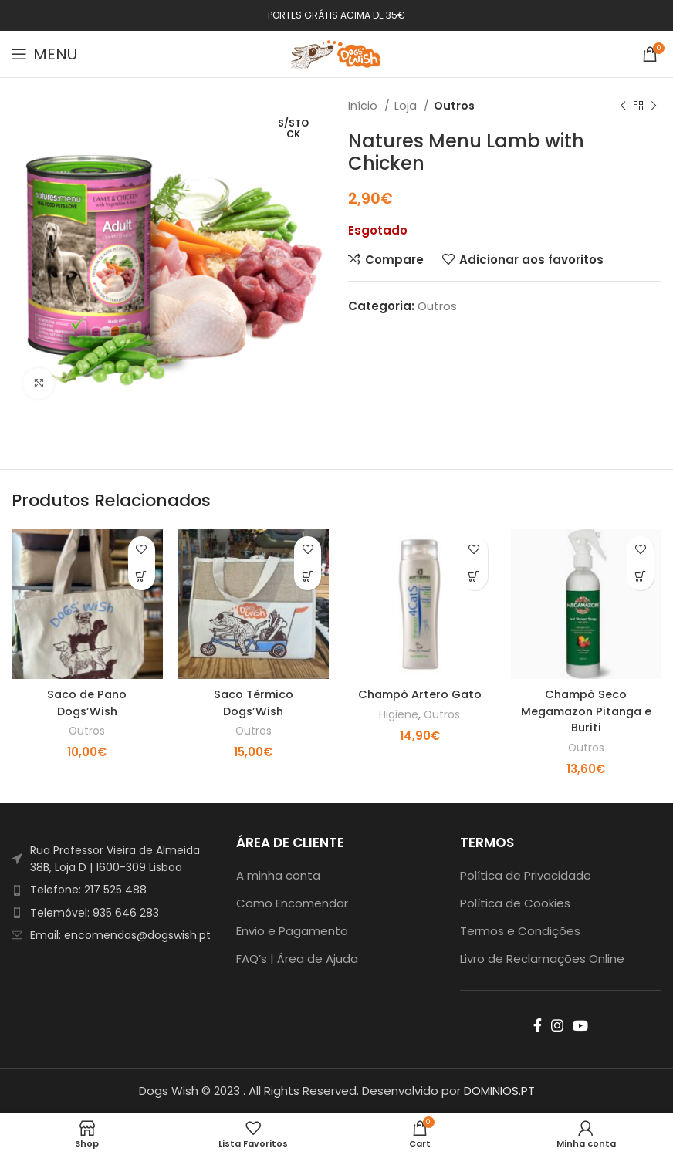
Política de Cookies (515, 902)
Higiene (397, 714)
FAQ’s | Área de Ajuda (297, 958)
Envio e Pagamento (292, 930)
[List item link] (112, 888)
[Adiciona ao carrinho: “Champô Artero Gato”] (474, 576)
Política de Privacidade (525, 874)
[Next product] (653, 105)
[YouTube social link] (580, 1024)
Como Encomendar (292, 902)
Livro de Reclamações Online (542, 958)
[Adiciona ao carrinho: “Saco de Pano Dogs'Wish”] (141, 576)
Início (364, 105)
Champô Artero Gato (420, 694)
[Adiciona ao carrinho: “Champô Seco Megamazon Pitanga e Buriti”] (640, 576)
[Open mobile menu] (44, 54)
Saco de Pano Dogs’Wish (87, 702)
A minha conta (278, 874)
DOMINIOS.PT (499, 1090)
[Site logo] (336, 53)
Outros (454, 105)
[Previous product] (623, 105)
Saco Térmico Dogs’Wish (253, 702)
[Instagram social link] (557, 1024)
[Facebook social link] (537, 1024)
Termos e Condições (520, 930)
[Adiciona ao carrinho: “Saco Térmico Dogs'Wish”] (307, 576)
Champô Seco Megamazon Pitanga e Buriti (586, 710)
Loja (407, 105)
